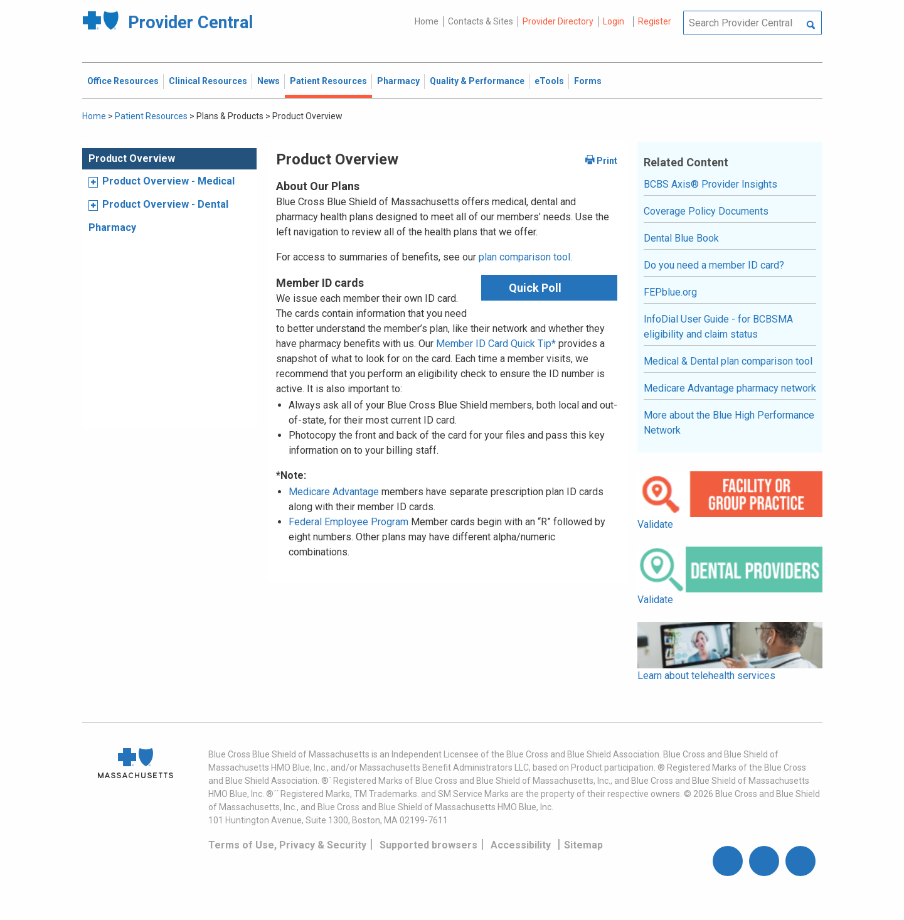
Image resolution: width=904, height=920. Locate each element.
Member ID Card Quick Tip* (496, 344)
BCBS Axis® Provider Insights (710, 184)
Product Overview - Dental (165, 204)
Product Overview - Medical (168, 181)
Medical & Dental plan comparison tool (728, 361)
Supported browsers (428, 845)
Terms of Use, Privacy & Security (287, 845)
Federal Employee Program (348, 522)
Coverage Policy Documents (706, 211)
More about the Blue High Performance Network (729, 422)
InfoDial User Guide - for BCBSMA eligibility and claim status (718, 326)
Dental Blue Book (681, 238)
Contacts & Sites (480, 21)
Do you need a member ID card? (714, 265)
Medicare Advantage (334, 492)
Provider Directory (558, 21)
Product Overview (131, 158)
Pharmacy (112, 227)
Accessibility (521, 845)
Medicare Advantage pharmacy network (730, 388)
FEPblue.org (670, 292)
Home (427, 21)
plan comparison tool (524, 257)
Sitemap (583, 845)
